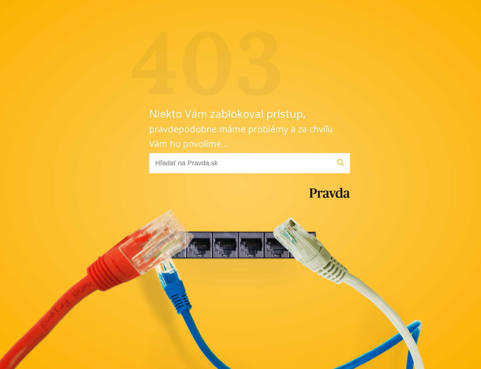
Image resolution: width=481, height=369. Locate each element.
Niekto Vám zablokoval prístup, (241, 128)
